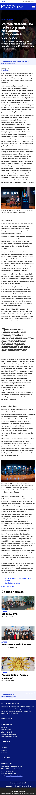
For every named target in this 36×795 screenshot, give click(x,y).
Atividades (5, 741)
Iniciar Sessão (28, 1)
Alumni (4, 611)
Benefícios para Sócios (8, 734)
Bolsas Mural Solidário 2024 (16, 644)
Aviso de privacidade (12, 786)
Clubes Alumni (6, 730)
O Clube (4, 727)
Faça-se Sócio (6, 718)
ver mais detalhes (8, 586)
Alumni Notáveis (6, 732)
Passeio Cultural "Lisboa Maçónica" (15, 676)
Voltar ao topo (30, 693)
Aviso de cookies (25, 786)
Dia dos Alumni (10, 614)
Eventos (4, 753)
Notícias (4, 750)
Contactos (5, 758)
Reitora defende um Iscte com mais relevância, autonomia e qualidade (8, 696)
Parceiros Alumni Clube (9, 737)
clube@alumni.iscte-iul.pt (14, 776)
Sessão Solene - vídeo (12, 583)
